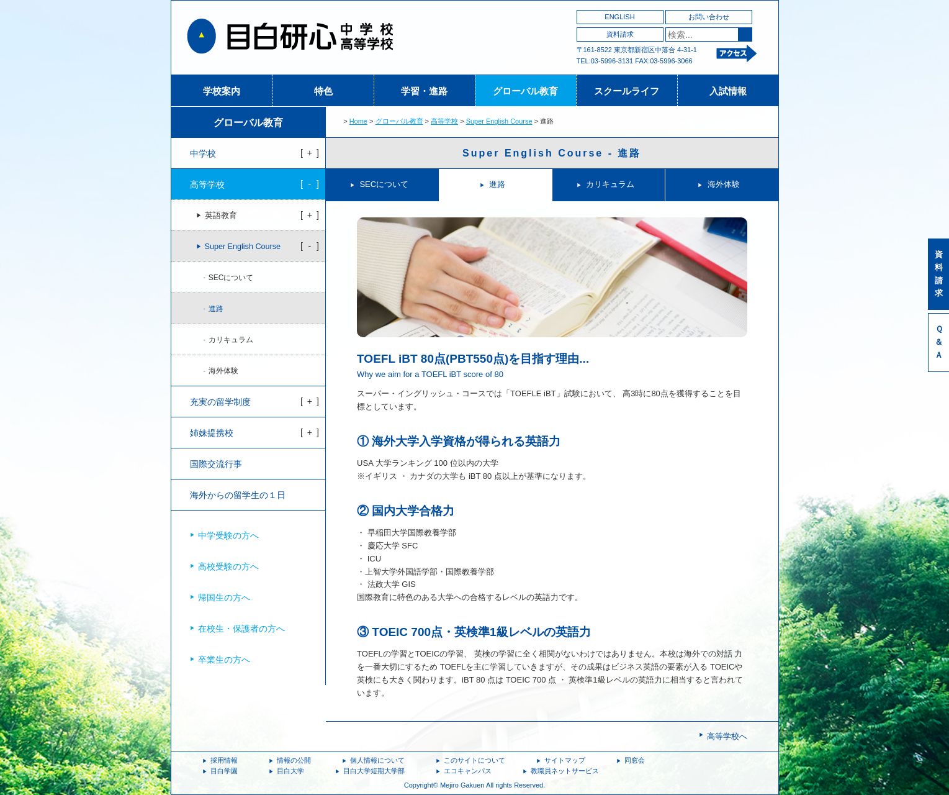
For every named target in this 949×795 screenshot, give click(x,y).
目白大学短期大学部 (374, 771)
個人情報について (377, 760)
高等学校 (444, 121)
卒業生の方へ (224, 660)
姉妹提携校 (211, 433)
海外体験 (724, 184)
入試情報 (728, 91)
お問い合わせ (708, 16)
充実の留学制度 (220, 402)
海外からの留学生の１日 (238, 495)
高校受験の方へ (228, 566)
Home (358, 121)
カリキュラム (610, 184)
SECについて (383, 184)
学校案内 (221, 91)
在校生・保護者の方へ (241, 629)
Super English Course (499, 121)
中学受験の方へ (228, 535)
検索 (745, 34)
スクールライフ (626, 91)
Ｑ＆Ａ (939, 342)
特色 (323, 91)
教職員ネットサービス (565, 771)
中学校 (203, 153)
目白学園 (224, 771)
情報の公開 (294, 760)
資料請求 (620, 34)
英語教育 (221, 215)
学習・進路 (424, 91)
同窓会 (634, 760)
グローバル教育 (525, 91)
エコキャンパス (468, 771)
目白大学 (290, 771)
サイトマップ (564, 760)
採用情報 (224, 760)
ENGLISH (619, 16)
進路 (497, 184)
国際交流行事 (216, 464)
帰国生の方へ (224, 597)
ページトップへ (752, 740)
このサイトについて (474, 760)
